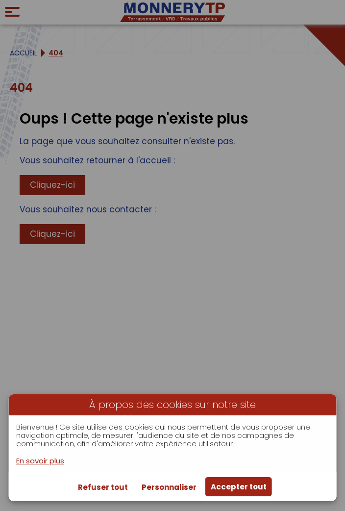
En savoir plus (40, 461)
